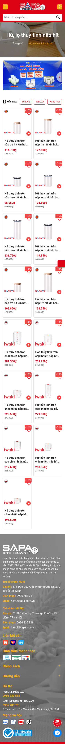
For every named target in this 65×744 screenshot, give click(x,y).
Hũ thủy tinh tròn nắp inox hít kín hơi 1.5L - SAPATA (47, 248)
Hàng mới (54, 101)
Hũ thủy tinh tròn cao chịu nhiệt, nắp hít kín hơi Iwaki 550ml (16, 460)
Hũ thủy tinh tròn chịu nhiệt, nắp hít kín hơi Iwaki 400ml (47, 460)
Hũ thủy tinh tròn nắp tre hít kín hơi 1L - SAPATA (15, 143)
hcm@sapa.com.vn (23, 600)
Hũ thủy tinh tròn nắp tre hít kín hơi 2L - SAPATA (46, 301)
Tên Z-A (40, 101)
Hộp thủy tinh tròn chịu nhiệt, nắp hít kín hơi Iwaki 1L (46, 354)
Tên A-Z (26, 101)
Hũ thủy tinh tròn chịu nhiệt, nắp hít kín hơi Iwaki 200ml (17, 513)
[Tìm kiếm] (58, 17)
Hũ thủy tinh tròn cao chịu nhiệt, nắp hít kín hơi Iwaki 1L (47, 407)
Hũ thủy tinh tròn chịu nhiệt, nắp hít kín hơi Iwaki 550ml (17, 407)
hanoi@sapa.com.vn (23, 627)
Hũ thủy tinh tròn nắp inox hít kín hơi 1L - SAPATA (47, 195)
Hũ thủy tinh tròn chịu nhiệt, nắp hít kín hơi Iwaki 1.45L (16, 354)
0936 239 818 (25, 622)
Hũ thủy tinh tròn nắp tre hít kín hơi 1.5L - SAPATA (46, 143)
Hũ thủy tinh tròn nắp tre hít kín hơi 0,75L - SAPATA (15, 301)
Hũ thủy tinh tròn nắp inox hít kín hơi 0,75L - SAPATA (16, 195)
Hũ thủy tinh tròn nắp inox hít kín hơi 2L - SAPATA (16, 248)
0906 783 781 (25, 596)
